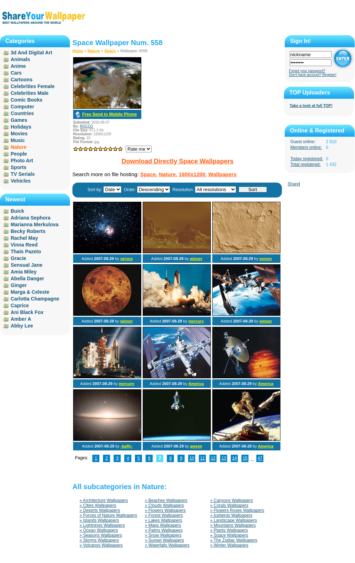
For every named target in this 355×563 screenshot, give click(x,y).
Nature (94, 51)
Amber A (21, 319)
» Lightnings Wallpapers (102, 525)
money (266, 258)
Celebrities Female (33, 86)
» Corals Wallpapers (229, 505)
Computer (22, 106)
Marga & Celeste (30, 292)
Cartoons (21, 79)
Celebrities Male (30, 93)
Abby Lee (22, 326)
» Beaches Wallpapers (166, 500)
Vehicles (21, 181)
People (19, 154)
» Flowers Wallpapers (165, 510)
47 (260, 458)
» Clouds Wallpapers (164, 505)
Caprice (20, 305)
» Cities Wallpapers (98, 505)
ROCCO (86, 126)
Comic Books (26, 100)
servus (126, 258)
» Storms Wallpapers (99, 540)
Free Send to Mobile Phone (109, 114)
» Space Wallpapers (229, 535)
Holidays (21, 127)
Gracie (18, 258)
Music (18, 140)
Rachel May (24, 238)
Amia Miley (24, 272)
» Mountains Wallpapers (233, 525)
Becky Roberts (28, 231)
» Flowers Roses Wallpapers (237, 510)
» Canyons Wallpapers (231, 500)
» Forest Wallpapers (164, 515)
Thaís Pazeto (26, 251)
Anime (18, 66)
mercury (196, 321)
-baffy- (127, 446)
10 (192, 458)
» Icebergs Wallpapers (231, 515)
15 (245, 458)
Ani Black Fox (27, 312)
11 (202, 458)
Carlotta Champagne (35, 299)
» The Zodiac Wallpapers (233, 540)
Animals (20, 59)
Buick (17, 211)
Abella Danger (27, 278)
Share (293, 184)
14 (234, 458)
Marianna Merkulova (35, 224)
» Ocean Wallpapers (99, 530)
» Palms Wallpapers (163, 530)
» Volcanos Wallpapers (101, 545)
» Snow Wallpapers (163, 535)
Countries (22, 113)
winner (196, 258)
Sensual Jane (27, 265)
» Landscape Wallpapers (233, 520)
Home (77, 51)
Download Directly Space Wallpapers (177, 161)
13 (224, 458)
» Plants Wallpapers (229, 530)
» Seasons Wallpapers (101, 535)
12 (213, 458)
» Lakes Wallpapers (163, 520)
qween (196, 446)
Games (19, 120)
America (196, 383)
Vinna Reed (24, 245)
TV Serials (23, 174)
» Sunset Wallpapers (164, 540)
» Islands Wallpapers (99, 520)
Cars (16, 73)
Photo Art (22, 160)
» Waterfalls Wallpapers (167, 545)
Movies (19, 133)
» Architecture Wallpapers (104, 500)
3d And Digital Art (31, 52)
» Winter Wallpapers (229, 545)
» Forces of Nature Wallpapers (108, 515)
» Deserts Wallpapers (100, 510)
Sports (18, 167)
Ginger (19, 285)
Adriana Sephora (30, 218)
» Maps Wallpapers (163, 525)
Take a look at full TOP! (311, 105)
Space (110, 51)
